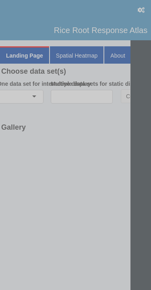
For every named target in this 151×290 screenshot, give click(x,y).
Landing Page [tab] (24, 55)
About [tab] (117, 55)
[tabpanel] (75, 102)
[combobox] (3, 97)
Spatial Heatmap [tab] (77, 55)
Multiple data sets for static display (82, 84)
